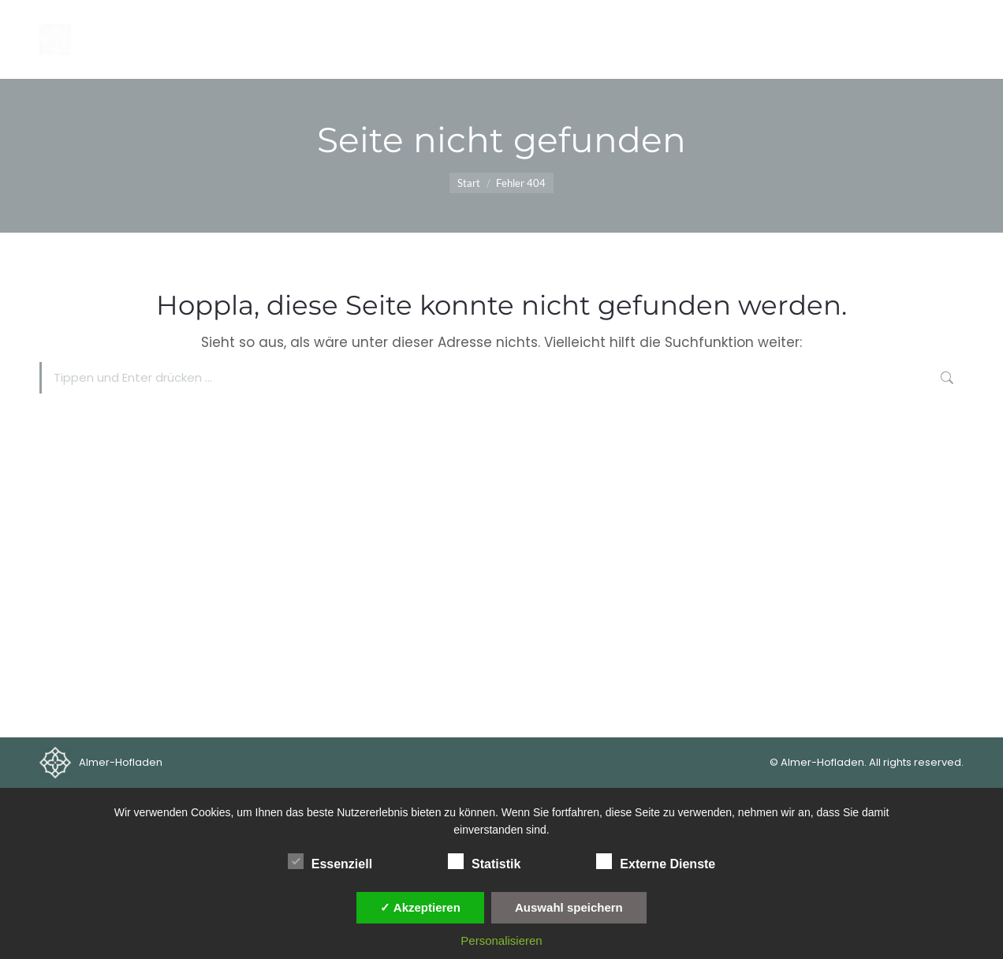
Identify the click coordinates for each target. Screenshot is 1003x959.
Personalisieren (501, 940)
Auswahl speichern (569, 907)
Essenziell (330, 861)
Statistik (484, 861)
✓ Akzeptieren (420, 907)
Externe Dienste (655, 861)
